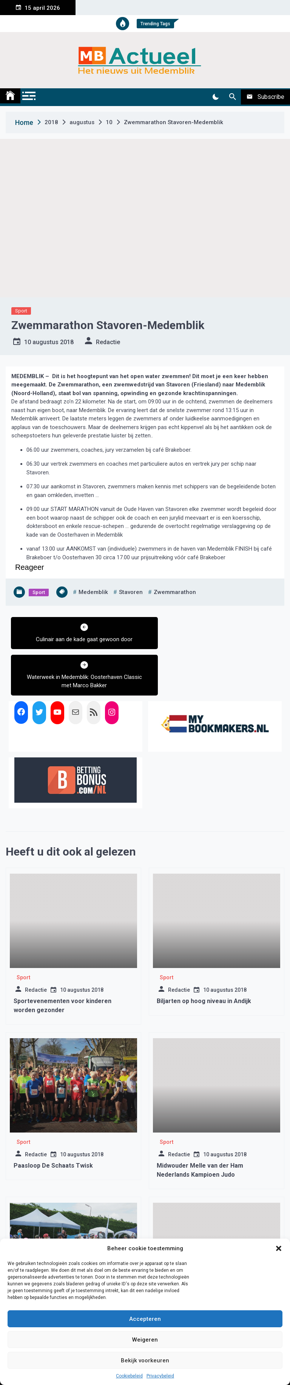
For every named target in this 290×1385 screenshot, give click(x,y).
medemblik (93, 592)
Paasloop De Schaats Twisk (53, 1127)
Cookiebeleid (129, 1376)
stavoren (131, 592)
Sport (21, 311)
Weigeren (145, 1339)
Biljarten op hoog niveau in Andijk (204, 963)
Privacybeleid (160, 1376)
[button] (278, 1248)
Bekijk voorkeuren (145, 1360)
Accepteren (145, 1319)
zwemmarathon (175, 592)
